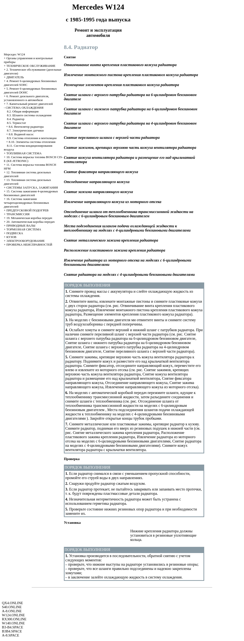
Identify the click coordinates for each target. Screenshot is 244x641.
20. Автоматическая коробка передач (30, 221)
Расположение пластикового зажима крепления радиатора (124, 435)
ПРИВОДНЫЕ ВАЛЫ (21, 225)
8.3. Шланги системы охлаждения (29, 115)
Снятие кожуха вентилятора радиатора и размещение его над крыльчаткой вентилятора (126, 376)
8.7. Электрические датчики (25, 130)
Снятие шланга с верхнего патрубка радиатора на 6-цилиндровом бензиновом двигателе (130, 336)
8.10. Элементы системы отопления (32, 142)
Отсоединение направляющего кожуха (136, 383)
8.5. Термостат (16, 123)
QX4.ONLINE (12, 603)
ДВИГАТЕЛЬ (15, 77)
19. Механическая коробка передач (29, 218)
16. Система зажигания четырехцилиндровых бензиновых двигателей (26, 202)
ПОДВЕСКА (14, 233)
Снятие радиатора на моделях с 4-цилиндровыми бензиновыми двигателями (133, 443)
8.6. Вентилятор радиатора (26, 126)
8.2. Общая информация (23, 111)
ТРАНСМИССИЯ (18, 214)
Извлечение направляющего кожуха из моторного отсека (151, 387)
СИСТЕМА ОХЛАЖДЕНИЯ (25, 107)
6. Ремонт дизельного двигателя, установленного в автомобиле (26, 98)
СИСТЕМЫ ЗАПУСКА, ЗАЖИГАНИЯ (32, 187)
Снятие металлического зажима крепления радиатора (116, 433)
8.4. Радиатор (15, 119)
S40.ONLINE (12, 607)
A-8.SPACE (10, 635)
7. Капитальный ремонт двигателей (29, 104)
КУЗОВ (11, 237)
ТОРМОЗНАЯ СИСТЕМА (23, 229)
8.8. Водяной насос (21, 134)
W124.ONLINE (13, 615)
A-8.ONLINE (12, 611)
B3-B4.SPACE (12, 627)
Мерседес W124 (14, 54)
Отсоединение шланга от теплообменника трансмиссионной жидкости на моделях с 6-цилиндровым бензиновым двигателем (126, 405)
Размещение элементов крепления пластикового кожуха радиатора (137, 314)
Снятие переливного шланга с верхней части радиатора (148, 351)
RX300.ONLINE (14, 619)
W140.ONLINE (13, 623)
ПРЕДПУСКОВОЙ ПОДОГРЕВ (27, 210)
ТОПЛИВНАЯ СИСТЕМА (24, 153)
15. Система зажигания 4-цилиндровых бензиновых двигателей (31, 193)
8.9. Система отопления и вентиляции (31, 138)
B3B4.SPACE (12, 631)
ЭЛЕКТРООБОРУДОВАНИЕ (25, 241)
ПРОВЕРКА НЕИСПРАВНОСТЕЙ (29, 244)
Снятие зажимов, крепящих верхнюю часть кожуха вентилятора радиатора (127, 372)
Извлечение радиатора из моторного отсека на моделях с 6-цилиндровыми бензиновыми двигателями (130, 439)
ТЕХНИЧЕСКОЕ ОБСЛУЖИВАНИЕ (31, 66)
